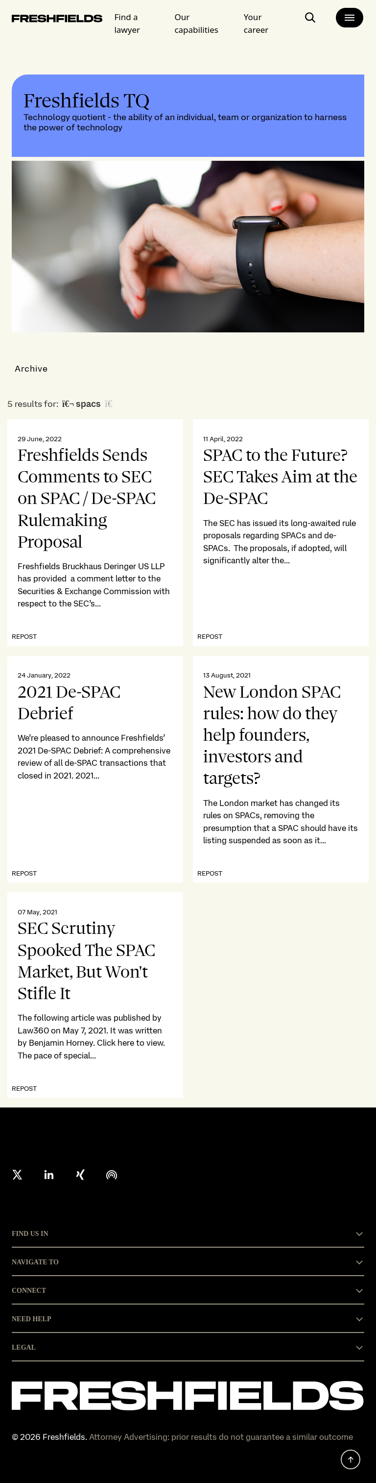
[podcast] (112, 1175)
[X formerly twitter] (18, 1175)
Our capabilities (196, 23)
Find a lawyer (127, 23)
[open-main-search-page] (310, 21)
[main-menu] (349, 17)
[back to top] (350, 1459)
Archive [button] (31, 368)
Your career (256, 23)
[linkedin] (49, 1175)
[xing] (80, 1175)
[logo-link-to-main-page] (57, 20)
